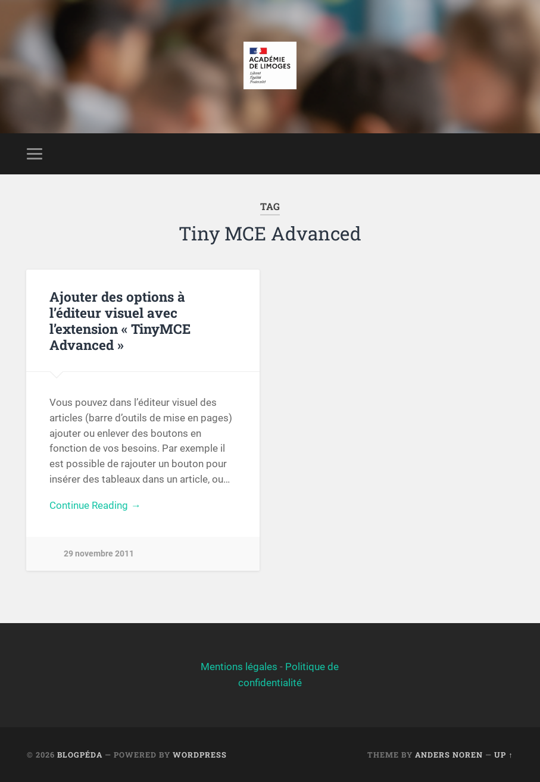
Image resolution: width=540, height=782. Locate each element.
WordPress (200, 754)
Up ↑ (503, 754)
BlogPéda (79, 754)
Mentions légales (239, 666)
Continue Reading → (95, 505)
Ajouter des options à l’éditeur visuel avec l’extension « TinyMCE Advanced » (120, 320)
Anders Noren (449, 754)
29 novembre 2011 (99, 554)
